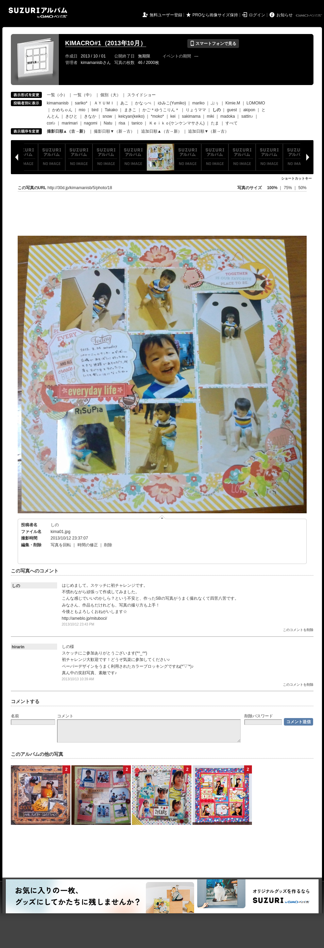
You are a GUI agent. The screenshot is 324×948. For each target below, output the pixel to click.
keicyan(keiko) (131, 116)
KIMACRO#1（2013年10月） (105, 43)
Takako (111, 109)
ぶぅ (215, 103)
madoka (227, 116)
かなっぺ (143, 103)
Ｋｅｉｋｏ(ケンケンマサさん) (177, 123)
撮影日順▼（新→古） (114, 131)
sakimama (191, 116)
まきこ (130, 109)
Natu (108, 123)
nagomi (90, 123)
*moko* (157, 116)
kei (172, 116)
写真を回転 (61, 545)
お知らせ (284, 15)
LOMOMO (255, 103)
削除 (108, 545)
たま (215, 123)
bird (95, 109)
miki (210, 116)
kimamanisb (58, 103)
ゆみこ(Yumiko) (172, 103)
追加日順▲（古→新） (161, 131)
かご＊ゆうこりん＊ (160, 109)
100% (272, 187)
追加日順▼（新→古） (208, 131)
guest (232, 109)
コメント (65, 716)
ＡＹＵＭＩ (104, 103)
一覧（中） (83, 95)
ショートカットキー (296, 178)
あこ (124, 103)
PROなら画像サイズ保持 (215, 15)
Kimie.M (232, 103)
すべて (231, 123)
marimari (70, 123)
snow (107, 116)
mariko (198, 103)
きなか (90, 116)
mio (82, 109)
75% (288, 187)
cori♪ (51, 123)
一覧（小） (57, 95)
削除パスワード (258, 716)
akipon (249, 109)
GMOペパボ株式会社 (309, 15)
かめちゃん (62, 109)
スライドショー (141, 95)
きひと (71, 116)
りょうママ (196, 109)
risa (122, 123)
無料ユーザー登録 (166, 15)
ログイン (257, 15)
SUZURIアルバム (37, 12)
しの (55, 524)
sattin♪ (247, 116)
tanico (137, 123)
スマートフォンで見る (213, 43)
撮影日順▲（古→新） (67, 131)
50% (302, 187)
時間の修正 (88, 545)
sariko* (81, 103)
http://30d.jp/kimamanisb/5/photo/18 (80, 187)
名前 (15, 716)
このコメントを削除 (298, 630)
